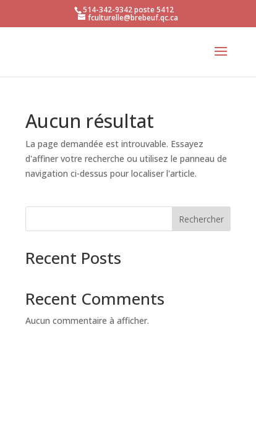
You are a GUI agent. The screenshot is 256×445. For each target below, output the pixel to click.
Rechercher (201, 219)
